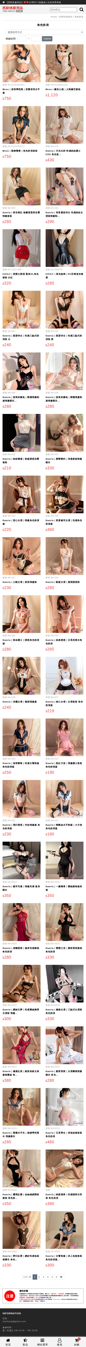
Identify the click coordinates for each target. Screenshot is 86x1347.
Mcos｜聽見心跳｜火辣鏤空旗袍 (63, 89)
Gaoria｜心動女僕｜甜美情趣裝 (20, 582)
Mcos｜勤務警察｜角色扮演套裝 (20, 151)
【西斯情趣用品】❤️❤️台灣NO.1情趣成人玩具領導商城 (33, 2)
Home (54, 17)
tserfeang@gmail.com (14, 1321)
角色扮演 (79, 17)
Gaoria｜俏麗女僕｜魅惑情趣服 (20, 701)
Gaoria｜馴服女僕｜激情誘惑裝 (63, 582)
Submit (47, 38)
